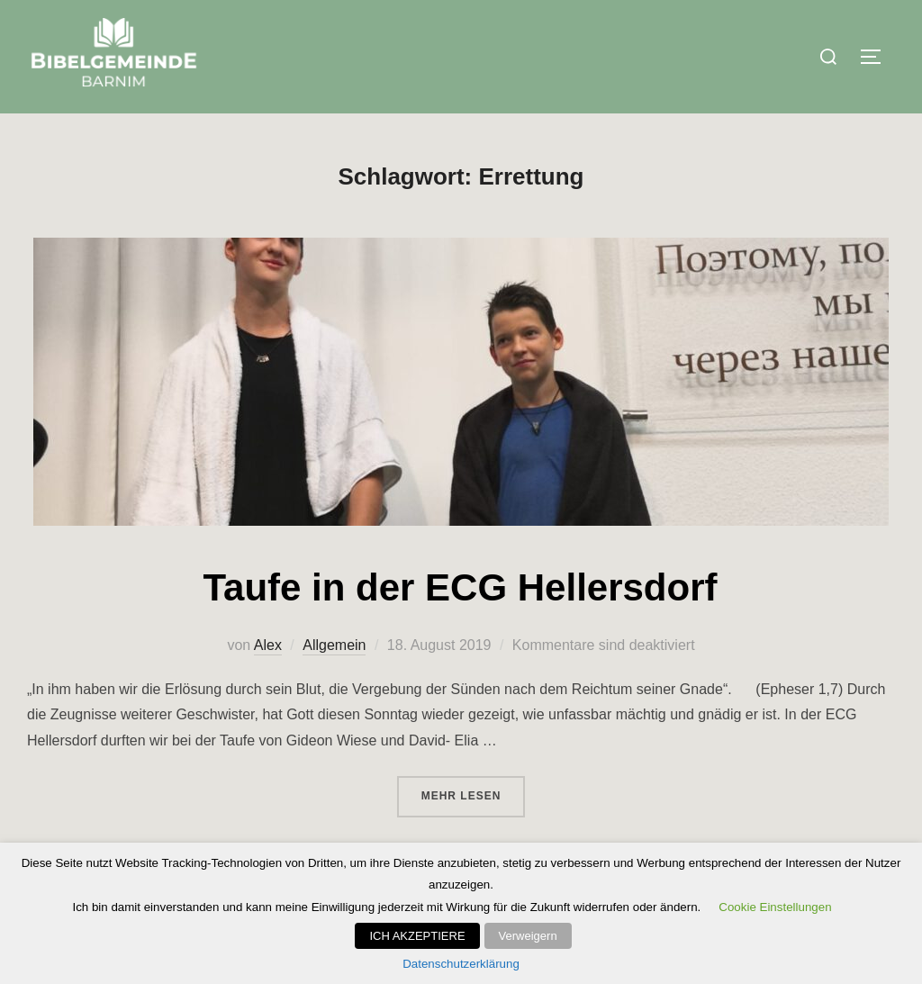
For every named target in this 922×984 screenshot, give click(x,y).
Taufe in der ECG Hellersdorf (460, 587)
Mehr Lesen (473, 794)
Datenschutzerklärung (461, 963)
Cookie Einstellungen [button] (775, 907)
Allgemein (334, 645)
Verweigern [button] (528, 936)
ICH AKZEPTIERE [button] (417, 936)
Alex (268, 645)
